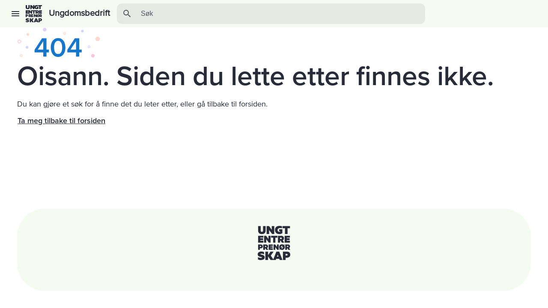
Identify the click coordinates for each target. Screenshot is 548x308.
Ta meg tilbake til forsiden (61, 120)
